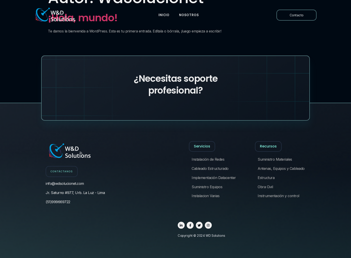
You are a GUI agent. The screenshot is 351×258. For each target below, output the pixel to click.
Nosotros (187, 15)
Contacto (297, 15)
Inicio (163, 15)
